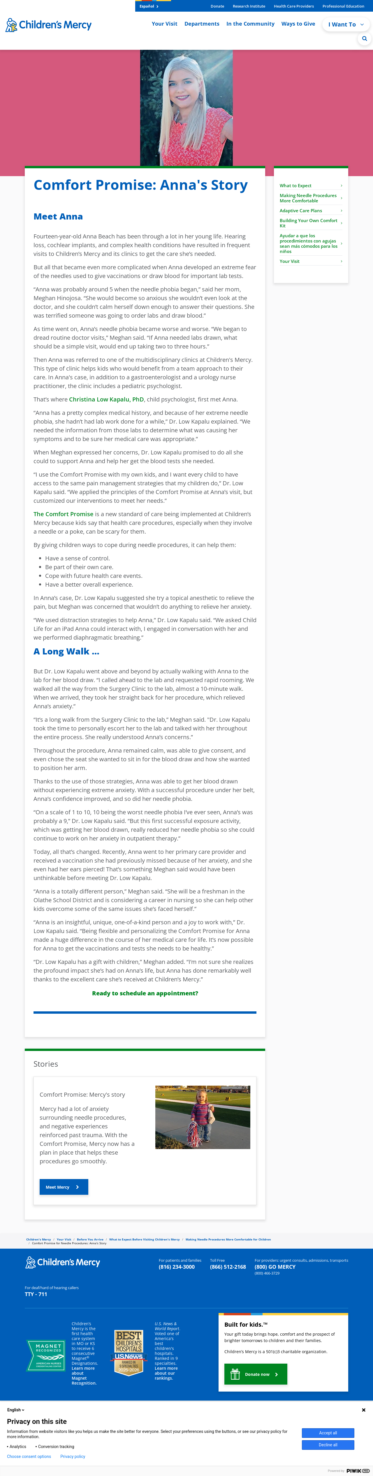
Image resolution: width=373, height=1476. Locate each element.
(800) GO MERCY (275, 1266)
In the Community (250, 23)
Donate (217, 6)
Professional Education (343, 6)
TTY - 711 (36, 1294)
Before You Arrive (90, 1239)
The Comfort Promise (64, 514)
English (16, 1410)
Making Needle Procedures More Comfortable (311, 198)
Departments (201, 23)
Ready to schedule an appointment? (145, 993)
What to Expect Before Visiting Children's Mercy (144, 1239)
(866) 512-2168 (228, 1266)
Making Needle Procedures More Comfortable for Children (228, 1239)
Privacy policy (72, 1456)
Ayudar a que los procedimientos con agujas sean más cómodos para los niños (311, 243)
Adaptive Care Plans (311, 210)
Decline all (328, 1445)
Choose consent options (29, 1456)
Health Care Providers (294, 6)
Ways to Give (298, 23)
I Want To (346, 24)
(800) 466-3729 (267, 1273)
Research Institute (249, 6)
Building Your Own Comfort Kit (311, 223)
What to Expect (311, 185)
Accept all (328, 1433)
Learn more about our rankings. (166, 1373)
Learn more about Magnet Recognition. (84, 1375)
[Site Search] (365, 38)
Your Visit (164, 23)
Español (149, 6)
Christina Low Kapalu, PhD (106, 399)
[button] (64, 1187)
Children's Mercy (38, 1239)
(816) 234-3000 (177, 1266)
